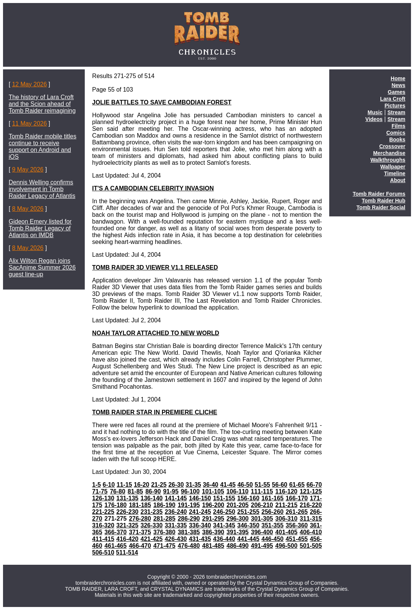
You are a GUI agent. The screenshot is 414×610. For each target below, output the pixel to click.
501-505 (311, 546)
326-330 (152, 525)
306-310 (286, 518)
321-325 (127, 525)
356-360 (297, 525)
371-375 (140, 532)
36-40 (210, 484)
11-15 (124, 484)
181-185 (140, 505)
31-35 (193, 484)
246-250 (224, 512)
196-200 (213, 505)
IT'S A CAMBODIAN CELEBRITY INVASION (153, 188)
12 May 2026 (29, 84)
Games (396, 92)
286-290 (189, 518)
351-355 (272, 525)
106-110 (237, 491)
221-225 (103, 512)
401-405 (286, 532)
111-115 (262, 491)
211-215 (286, 505)
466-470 (140, 546)
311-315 (311, 518)
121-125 (311, 491)
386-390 (213, 532)
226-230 (127, 512)
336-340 (200, 525)
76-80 (117, 491)
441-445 (248, 539)
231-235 (152, 512)
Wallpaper (392, 167)
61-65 (297, 484)
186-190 (164, 505)
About (397, 180)
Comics (395, 133)
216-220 (311, 505)
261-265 (297, 512)
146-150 (200, 498)
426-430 (176, 539)
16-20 (141, 484)
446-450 (272, 539)
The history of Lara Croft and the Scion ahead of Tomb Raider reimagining (42, 104)
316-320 (103, 525)
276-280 (140, 518)
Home (398, 78)
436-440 (224, 539)
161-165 (272, 498)
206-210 (262, 505)
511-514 (127, 552)
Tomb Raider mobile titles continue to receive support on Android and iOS (42, 146)
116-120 (286, 491)
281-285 (164, 518)
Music (375, 112)
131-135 (127, 498)
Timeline (394, 173)
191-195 (189, 505)
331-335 (176, 525)
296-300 (237, 518)
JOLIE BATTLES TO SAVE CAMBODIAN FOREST (162, 102)
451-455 (297, 539)
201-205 (237, 505)
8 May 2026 (28, 208)
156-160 (248, 498)
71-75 (100, 491)
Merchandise (389, 153)
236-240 (176, 512)
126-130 (103, 498)
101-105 (213, 491)
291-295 (213, 518)
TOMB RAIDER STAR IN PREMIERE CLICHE (154, 412)
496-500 (286, 546)
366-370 (115, 532)
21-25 (159, 484)
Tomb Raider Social (380, 207)
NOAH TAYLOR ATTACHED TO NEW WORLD (155, 333)
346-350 (248, 525)
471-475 (164, 546)
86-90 (153, 491)
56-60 (279, 484)
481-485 (213, 546)
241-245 (200, 512)
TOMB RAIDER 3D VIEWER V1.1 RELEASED (155, 267)
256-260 (272, 512)
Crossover (392, 146)
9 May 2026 (28, 169)
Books (397, 139)
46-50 (245, 484)
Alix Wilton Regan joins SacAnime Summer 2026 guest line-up (42, 267)
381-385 (189, 532)
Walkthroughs (387, 160)
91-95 (171, 491)
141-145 (176, 498)
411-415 (103, 539)
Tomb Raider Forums (379, 194)
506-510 (103, 552)
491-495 (262, 546)
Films (398, 126)
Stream (396, 112)
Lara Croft (392, 99)
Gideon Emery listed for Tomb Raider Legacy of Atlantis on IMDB (40, 228)
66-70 (314, 484)
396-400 (262, 532)
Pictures (395, 106)
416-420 (127, 539)
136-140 (152, 498)
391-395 (237, 532)
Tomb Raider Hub (383, 201)
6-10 (109, 484)
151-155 (224, 498)
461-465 (115, 546)
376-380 (164, 532)
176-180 (115, 505)
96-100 (190, 491)
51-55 (262, 484)
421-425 (152, 539)
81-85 (135, 491)
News (398, 85)
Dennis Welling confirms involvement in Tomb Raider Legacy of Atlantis (42, 189)
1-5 (96, 484)
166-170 (297, 498)
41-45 (227, 484)
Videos (374, 119)
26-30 (176, 484)
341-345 (224, 525)
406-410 (311, 532)
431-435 (200, 539)
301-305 (262, 518)
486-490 (237, 546)
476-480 (189, 546)
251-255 (248, 512)
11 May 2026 (29, 123)
